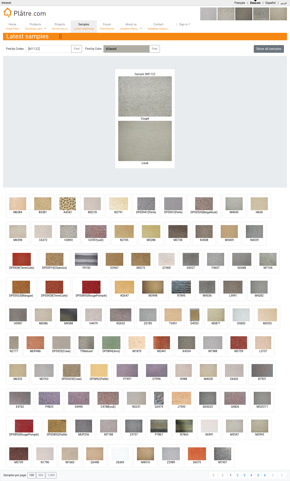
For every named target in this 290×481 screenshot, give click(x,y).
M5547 (234, 434)
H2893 (68, 240)
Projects (60, 26)
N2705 (124, 240)
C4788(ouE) (108, 406)
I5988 (183, 379)
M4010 (145, 462)
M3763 (44, 379)
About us (130, 26)
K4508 (204, 240)
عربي (284, 2)
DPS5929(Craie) (72, 379)
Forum (107, 26)
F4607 (216, 267)
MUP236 (83, 434)
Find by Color (93, 48)
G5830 (241, 323)
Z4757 (134, 434)
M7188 (108, 434)
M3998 (153, 295)
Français (239, 2)
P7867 (159, 434)
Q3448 (95, 462)
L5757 (263, 351)
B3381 (43, 212)
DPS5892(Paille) (57, 434)
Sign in (181, 24)
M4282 (259, 295)
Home (12, 26)
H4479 (93, 323)
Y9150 (86, 267)
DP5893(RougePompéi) (24, 434)
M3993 (259, 434)
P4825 (49, 406)
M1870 (137, 351)
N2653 (120, 323)
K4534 (187, 351)
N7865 (184, 434)
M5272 (141, 267)
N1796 (45, 462)
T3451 (173, 323)
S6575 (197, 462)
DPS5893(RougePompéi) (91, 295)
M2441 (161, 351)
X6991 (209, 434)
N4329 (254, 240)
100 (31, 475)
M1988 (212, 351)
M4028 (208, 379)
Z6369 (120, 462)
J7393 (181, 406)
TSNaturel (86, 351)
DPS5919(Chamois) (54, 267)
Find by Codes (15, 48)
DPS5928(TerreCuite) (54, 295)
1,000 (51, 475)
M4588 (68, 323)
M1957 (222, 462)
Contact (158, 26)
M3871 (216, 323)
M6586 (43, 323)
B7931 (262, 379)
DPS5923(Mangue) (21, 295)
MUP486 (35, 351)
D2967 (114, 267)
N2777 (14, 351)
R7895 (181, 295)
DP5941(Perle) (173, 212)
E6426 (234, 379)
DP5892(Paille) (99, 379)
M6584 (17, 212)
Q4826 (235, 406)
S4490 (79, 406)
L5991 (233, 295)
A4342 (67, 212)
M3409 (229, 240)
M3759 (238, 351)
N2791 (118, 212)
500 (40, 475)
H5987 (18, 323)
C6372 (43, 240)
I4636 (259, 212)
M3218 (92, 212)
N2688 (242, 267)
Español (270, 2)
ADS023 (208, 406)
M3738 (178, 240)
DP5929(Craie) (61, 351)
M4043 (234, 212)
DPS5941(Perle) (146, 212)
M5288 (151, 240)
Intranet (6, 2)
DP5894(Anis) (111, 351)
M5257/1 (262, 406)
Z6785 (148, 323)
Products (34, 26)
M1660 (69, 462)
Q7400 (167, 267)
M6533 (17, 379)
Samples (84, 26)
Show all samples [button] (269, 49)
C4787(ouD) (95, 240)
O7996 (156, 379)
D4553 (195, 323)
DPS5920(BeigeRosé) (204, 212)
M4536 (207, 295)
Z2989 (171, 462)
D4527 (191, 267)
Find (77, 49)
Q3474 (159, 406)
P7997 (127, 379)
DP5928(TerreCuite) (21, 267)
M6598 (17, 240)
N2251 (136, 406)
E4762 (20, 406)
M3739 (18, 462)
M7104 (268, 267)
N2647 (124, 295)
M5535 (267, 323)
